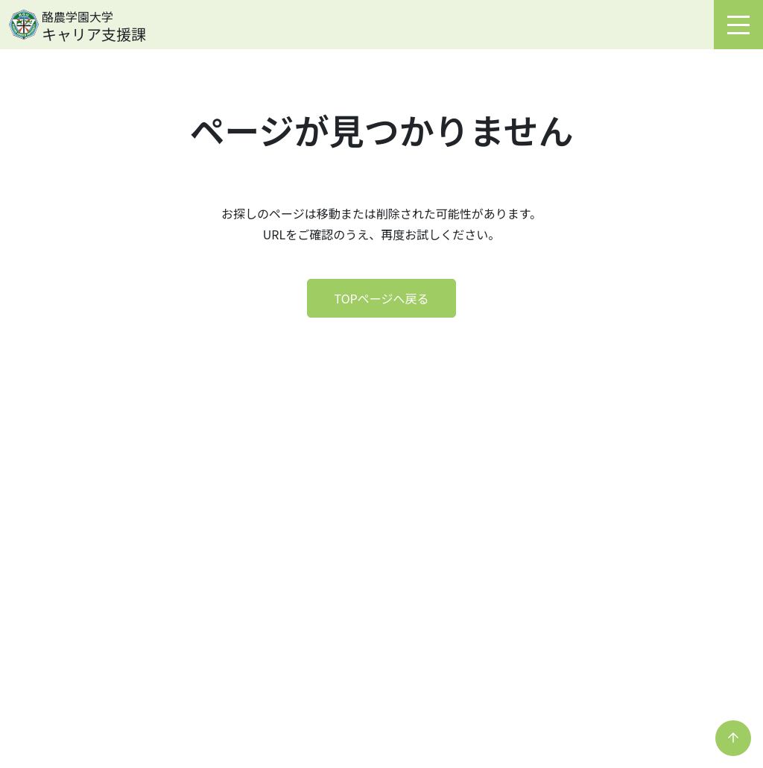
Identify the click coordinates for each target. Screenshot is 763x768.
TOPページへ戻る (382, 298)
